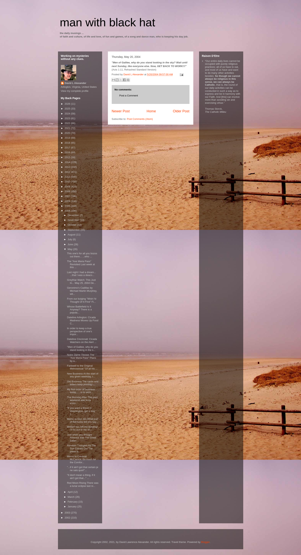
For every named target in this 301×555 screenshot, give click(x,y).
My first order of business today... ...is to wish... (81, 391)
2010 (68, 181)
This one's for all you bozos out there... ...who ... (82, 255)
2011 (68, 176)
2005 (68, 206)
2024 (68, 113)
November (74, 220)
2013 (68, 167)
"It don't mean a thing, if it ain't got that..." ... (81, 477)
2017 (68, 147)
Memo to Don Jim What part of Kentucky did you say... (82, 420)
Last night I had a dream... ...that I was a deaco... (81, 274)
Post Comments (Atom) (140, 119)
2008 (68, 191)
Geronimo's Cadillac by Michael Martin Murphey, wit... (82, 290)
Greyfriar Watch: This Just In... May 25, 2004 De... (81, 281)
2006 (68, 201)
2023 (68, 118)
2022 (68, 123)
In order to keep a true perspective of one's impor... (79, 331)
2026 (68, 103)
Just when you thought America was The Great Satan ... (81, 437)
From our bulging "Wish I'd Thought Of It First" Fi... (81, 300)
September (74, 229)
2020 (68, 133)
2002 (68, 517)
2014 (68, 162)
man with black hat (107, 22)
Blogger (205, 542)
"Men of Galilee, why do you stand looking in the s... (82, 348)
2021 (68, 128)
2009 (68, 186)
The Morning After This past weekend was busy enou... (82, 400)
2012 (68, 172)
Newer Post (121, 111)
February (73, 501)
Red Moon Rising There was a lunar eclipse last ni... (82, 484)
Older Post (181, 111)
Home (151, 111)
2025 (68, 108)
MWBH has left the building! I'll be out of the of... (82, 428)
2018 (68, 142)
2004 (68, 210)
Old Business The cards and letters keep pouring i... (82, 383)
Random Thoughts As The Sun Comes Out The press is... (81, 448)
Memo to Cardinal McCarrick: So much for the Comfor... (81, 459)
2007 (68, 196)
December (74, 215)
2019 (68, 137)
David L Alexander (75, 83)
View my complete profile (74, 90)
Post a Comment (128, 95)
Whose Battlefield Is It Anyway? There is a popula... (79, 309)
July (70, 239)
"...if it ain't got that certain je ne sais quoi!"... (82, 469)
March (71, 496)
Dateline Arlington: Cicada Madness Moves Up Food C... (82, 320)
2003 (68, 512)
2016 (68, 152)
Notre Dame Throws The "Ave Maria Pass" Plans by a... (81, 357)
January (72, 506)
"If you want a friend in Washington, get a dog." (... (81, 411)
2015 (68, 157)
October (72, 224)
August (72, 234)
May (70, 249)
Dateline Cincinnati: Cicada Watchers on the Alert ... (82, 341)
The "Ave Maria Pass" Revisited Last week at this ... (81, 264)
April (70, 491)
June (71, 244)
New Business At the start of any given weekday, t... (82, 375)
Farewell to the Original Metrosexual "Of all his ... (82, 367)
